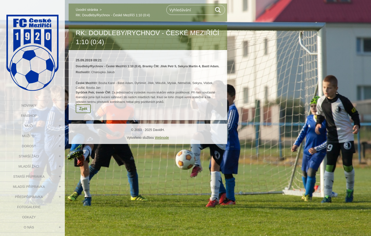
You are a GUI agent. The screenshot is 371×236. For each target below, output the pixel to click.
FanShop (29, 116)
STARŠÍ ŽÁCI (29, 156)
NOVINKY (28, 105)
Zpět (83, 109)
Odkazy (29, 217)
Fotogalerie (28, 207)
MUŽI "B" (28, 136)
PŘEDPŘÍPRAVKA (29, 197)
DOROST (29, 146)
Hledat (218, 9)
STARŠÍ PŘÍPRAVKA (29, 176)
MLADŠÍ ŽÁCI (28, 166)
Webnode (162, 137)
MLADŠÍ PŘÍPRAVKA (29, 187)
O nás (29, 227)
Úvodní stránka (87, 10)
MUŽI (29, 126)
